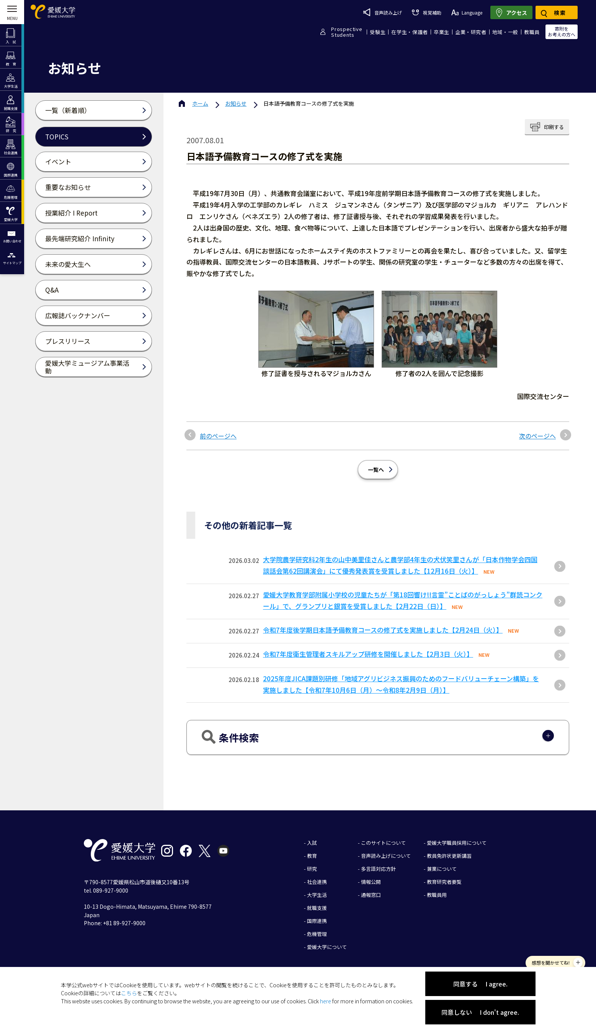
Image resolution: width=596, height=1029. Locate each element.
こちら (129, 993)
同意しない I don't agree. (480, 1012)
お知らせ (236, 103)
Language (466, 12)
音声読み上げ (382, 12)
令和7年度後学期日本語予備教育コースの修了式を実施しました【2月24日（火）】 (383, 630)
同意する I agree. (480, 983)
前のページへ (218, 436)
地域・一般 (505, 31)
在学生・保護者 (409, 31)
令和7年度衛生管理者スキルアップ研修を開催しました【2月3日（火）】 (368, 654)
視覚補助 (426, 12)
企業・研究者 (471, 31)
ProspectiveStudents (346, 31)
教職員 (532, 31)
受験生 (377, 31)
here (325, 1001)
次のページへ (537, 436)
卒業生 (441, 31)
